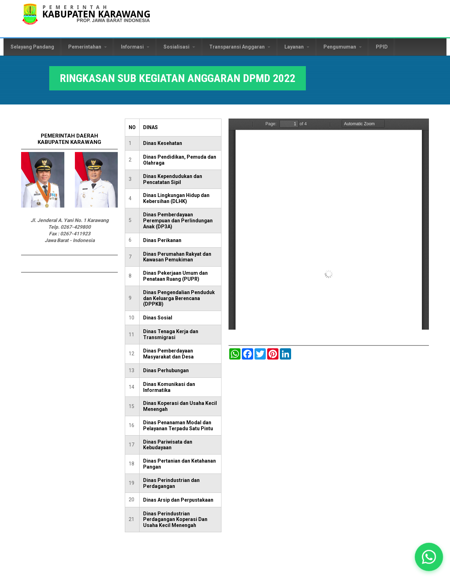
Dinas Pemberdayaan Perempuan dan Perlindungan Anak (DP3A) (178, 220)
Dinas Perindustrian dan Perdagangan (171, 483)
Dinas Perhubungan (166, 370)
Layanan (296, 47)
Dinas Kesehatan (162, 143)
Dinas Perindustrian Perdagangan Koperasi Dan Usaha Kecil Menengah (175, 519)
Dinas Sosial (157, 317)
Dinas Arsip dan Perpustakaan (178, 500)
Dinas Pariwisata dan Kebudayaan (167, 445)
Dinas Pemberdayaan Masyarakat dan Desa (168, 354)
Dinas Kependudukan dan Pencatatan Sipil (172, 179)
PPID (382, 47)
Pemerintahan (87, 47)
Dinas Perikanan (162, 240)
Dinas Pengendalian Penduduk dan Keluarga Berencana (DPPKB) (179, 298)
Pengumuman (342, 47)
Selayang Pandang (32, 47)
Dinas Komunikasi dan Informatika (169, 387)
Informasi (135, 47)
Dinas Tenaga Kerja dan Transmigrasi (170, 334)
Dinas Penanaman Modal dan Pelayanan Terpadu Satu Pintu (178, 425)
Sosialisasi (179, 47)
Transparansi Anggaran (239, 47)
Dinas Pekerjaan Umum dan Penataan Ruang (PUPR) (175, 276)
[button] (428, 556)
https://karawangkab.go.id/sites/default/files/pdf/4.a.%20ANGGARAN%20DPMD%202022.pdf (329, 224)
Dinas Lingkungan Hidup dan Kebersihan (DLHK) (176, 198)
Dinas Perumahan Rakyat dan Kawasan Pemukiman (177, 257)
